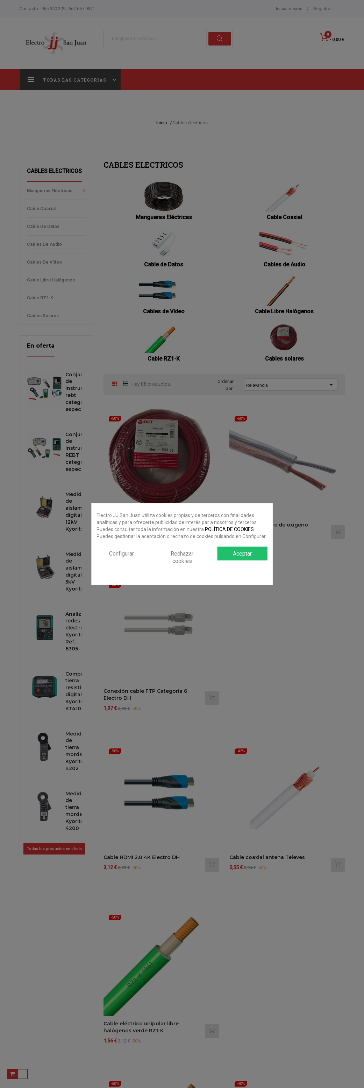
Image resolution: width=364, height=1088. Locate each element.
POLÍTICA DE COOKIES (229, 529)
